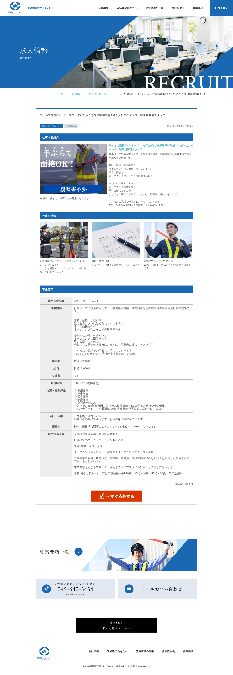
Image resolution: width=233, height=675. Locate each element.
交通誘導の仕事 (154, 8)
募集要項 (198, 8)
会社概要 (103, 8)
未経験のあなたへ (127, 8)
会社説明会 (178, 8)
